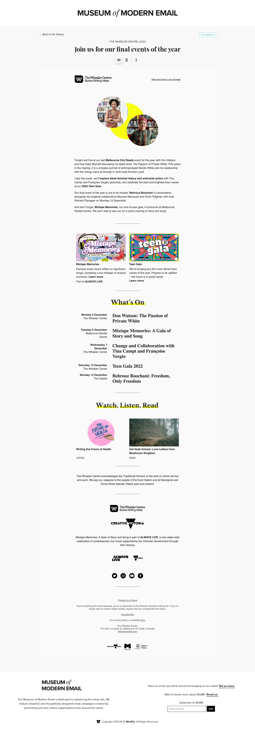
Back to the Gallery (51, 34)
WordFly (130, 721)
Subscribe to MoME (191, 702)
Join (210, 708)
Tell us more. (227, 686)
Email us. (212, 694)
